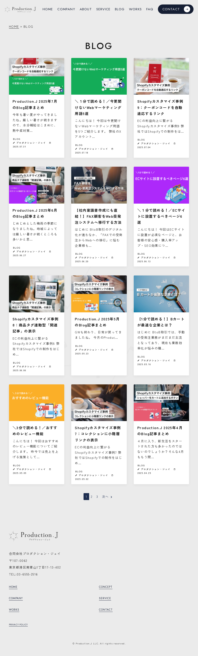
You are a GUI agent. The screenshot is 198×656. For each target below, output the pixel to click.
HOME (14, 26)
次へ (107, 496)
